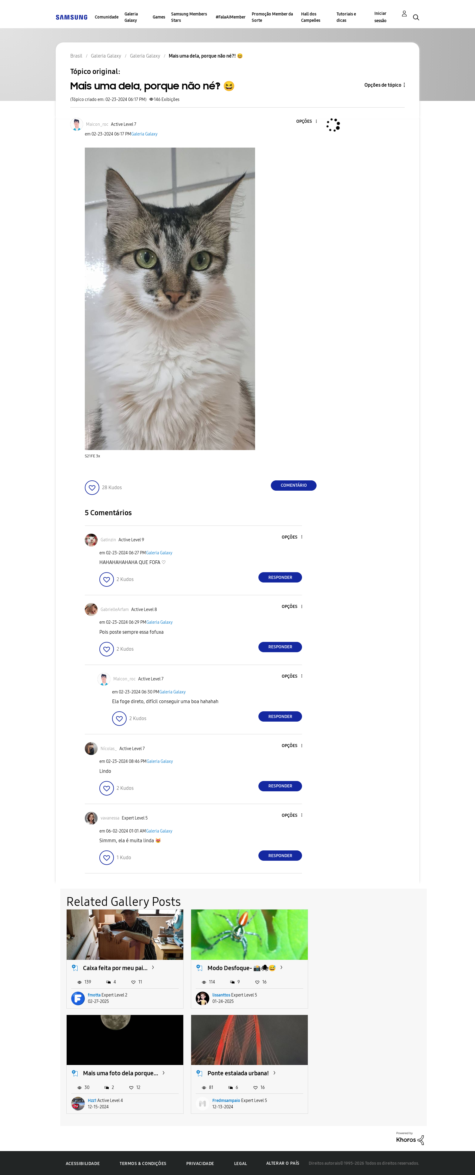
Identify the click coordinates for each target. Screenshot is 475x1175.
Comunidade (106, 17)
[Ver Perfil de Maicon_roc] (97, 124)
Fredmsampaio (102, 1099)
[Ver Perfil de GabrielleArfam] (115, 609)
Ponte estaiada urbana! (113, 1072)
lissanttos (220, 994)
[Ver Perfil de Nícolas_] (109, 748)
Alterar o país (283, 1162)
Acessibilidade (83, 1162)
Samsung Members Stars (189, 17)
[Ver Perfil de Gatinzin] (108, 539)
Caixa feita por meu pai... (115, 967)
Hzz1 (339, 994)
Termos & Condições (143, 1162)
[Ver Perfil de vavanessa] (110, 818)
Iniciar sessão (380, 17)
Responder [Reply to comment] (280, 577)
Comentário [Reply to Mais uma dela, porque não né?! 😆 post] (294, 485)
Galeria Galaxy (131, 17)
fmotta (94, 994)
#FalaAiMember (231, 17)
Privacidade (200, 1162)
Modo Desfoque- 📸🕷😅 (241, 967)
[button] (306, 122)
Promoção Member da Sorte (272, 17)
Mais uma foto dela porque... (367, 967)
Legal (240, 1162)
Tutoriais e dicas (346, 17)
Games (159, 17)
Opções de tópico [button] (382, 85)
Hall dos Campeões (310, 17)
